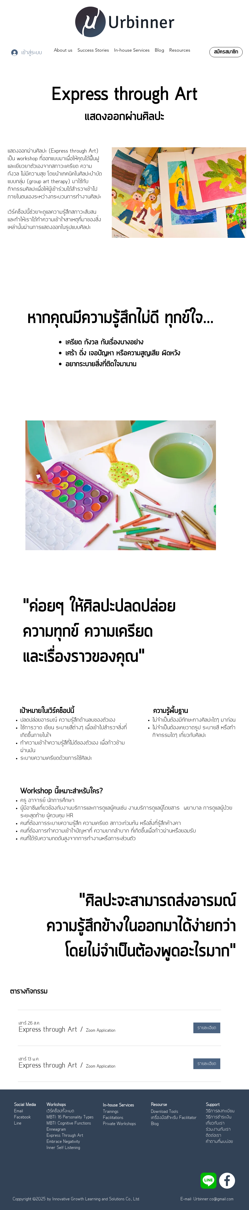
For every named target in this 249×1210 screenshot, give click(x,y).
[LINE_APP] (208, 1181)
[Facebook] (227, 1181)
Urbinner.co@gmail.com (213, 1199)
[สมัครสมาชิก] (226, 52)
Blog (155, 1124)
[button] (48, 1029)
